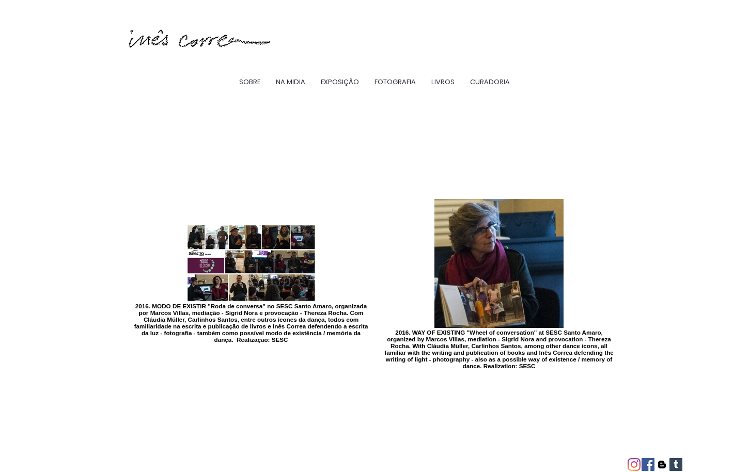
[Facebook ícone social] (648, 464)
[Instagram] (634, 464)
